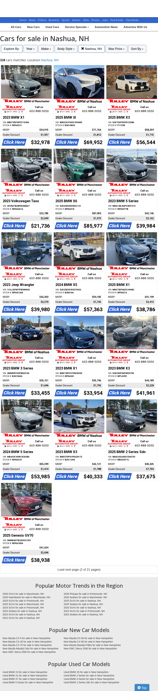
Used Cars (52, 27)
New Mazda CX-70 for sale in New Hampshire (27, 645)
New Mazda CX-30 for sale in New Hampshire (27, 641)
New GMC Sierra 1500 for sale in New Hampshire (90, 648)
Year (30, 49)
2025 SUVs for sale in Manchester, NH (23, 604)
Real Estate (117, 20)
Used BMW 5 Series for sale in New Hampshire (28, 682)
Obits (86, 20)
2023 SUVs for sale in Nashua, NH (21, 614)
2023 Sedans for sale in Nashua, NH (83, 614)
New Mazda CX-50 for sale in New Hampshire (88, 638)
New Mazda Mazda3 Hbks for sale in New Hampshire (92, 645)
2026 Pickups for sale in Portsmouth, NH (85, 593)
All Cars (16, 27)
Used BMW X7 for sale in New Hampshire (25, 679)
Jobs (105, 20)
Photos (95, 20)
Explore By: (12, 49)
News (32, 20)
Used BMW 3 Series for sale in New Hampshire (89, 675)
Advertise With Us (135, 27)
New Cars (33, 27)
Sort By (137, 49)
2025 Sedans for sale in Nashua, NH (83, 604)
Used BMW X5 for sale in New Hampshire (86, 672)
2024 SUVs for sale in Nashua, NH (82, 607)
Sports (66, 20)
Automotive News (106, 27)
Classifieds (132, 20)
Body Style (66, 49)
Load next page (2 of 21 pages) (79, 569)
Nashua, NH (91, 49)
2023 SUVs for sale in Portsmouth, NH (84, 611)
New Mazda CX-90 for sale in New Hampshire (88, 641)
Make (46, 49)
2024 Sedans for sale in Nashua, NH (22, 611)
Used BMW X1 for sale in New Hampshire (25, 675)
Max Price (116, 49)
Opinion (76, 20)
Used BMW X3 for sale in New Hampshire (25, 672)
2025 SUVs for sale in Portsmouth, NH (23, 600)
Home (23, 20)
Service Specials (77, 27)
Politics (42, 20)
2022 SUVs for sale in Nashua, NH (21, 618)
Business (54, 20)
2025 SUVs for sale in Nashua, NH (82, 600)
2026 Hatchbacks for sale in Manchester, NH (26, 597)
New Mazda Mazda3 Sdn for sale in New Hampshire (30, 648)
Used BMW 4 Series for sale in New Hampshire (89, 679)
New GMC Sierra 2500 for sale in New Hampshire (29, 652)
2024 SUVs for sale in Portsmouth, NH (23, 607)
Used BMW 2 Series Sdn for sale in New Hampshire (91, 682)
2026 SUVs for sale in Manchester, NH (23, 593)
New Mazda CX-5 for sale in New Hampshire (26, 638)
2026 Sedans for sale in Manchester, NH (85, 597)
